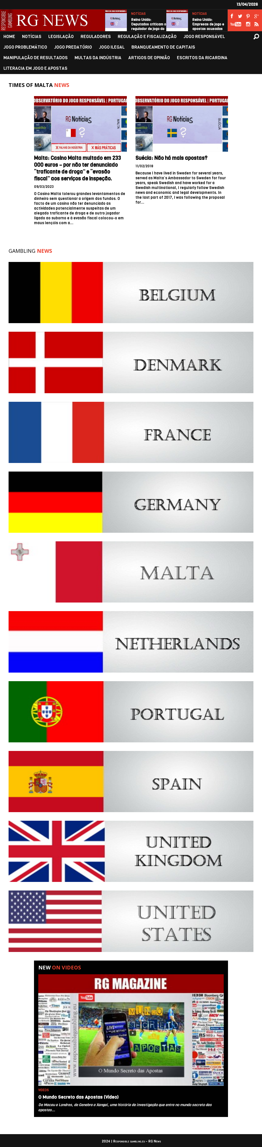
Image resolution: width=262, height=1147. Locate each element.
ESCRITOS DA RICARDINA (202, 58)
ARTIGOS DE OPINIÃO (149, 58)
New (59, 967)
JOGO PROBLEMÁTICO (25, 47)
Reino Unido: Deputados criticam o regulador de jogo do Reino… (148, 26)
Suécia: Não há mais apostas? (171, 158)
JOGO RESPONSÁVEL (204, 37)
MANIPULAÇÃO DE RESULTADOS (35, 58)
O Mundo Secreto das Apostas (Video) (78, 1097)
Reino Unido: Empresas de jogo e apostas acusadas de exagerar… (208, 26)
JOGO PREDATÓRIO (73, 47)
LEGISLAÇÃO (61, 37)
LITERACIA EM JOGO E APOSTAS (35, 68)
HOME (9, 37)
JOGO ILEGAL (112, 47)
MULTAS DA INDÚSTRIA (98, 58)
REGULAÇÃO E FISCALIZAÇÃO (147, 37)
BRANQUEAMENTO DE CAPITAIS (163, 47)
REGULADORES (96, 37)
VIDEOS (43, 1090)
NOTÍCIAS (138, 14)
